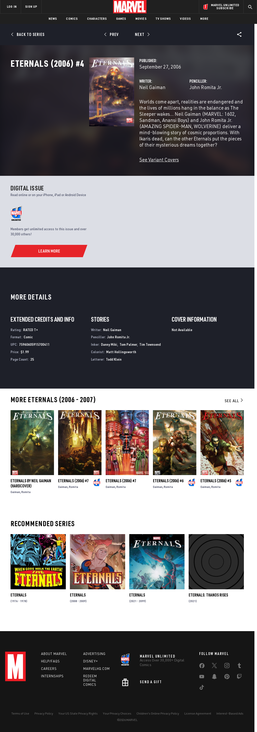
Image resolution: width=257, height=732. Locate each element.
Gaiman (15, 502)
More (204, 19)
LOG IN (12, 6)
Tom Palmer (128, 354)
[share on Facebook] (202, 666)
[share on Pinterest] (227, 677)
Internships (52, 676)
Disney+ (90, 661)
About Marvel (54, 654)
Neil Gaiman (97, 110)
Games (121, 19)
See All (234, 410)
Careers (49, 669)
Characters (97, 19)
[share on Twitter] (214, 666)
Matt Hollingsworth (121, 362)
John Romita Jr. (178, 110)
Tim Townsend (150, 354)
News (53, 19)
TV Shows (163, 19)
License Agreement (197, 713)
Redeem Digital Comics (90, 680)
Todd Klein (114, 369)
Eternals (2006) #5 (215, 491)
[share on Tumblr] (239, 666)
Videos (185, 19)
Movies (140, 19)
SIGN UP (31, 6)
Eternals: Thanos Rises (208, 605)
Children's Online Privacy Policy (157, 713)
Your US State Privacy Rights (78, 713)
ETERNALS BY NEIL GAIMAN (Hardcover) (31, 493)
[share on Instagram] (227, 666)
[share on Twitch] (239, 677)
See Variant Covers (104, 170)
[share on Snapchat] (214, 677)
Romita (26, 502)
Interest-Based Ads (229, 713)
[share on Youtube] (201, 677)
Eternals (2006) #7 (73, 491)
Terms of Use (20, 713)
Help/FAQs (50, 661)
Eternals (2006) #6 (168, 491)
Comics (72, 19)
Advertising (94, 654)
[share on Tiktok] (201, 688)
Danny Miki (109, 354)
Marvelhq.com (96, 669)
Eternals (18, 605)
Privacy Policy (43, 713)
